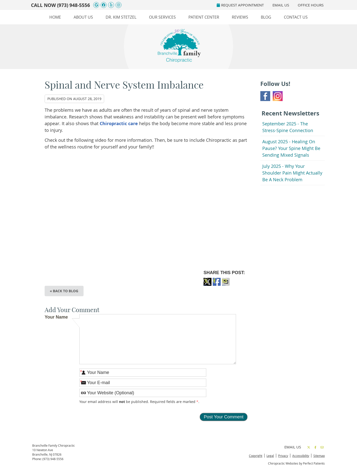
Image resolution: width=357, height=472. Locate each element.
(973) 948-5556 (73, 5)
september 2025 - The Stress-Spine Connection (287, 127)
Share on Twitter (207, 285)
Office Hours (311, 4)
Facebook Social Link (265, 96)
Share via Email (226, 285)
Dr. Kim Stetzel (121, 17)
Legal (270, 456)
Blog (266, 17)
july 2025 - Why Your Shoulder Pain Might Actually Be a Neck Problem (292, 172)
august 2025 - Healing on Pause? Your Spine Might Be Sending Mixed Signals (291, 148)
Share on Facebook (217, 285)
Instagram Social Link (278, 96)
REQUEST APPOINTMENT (240, 4)
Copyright (255, 456)
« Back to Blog (64, 291)
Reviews (240, 17)
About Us (83, 17)
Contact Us (296, 17)
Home (55, 17)
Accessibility (300, 456)
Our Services (162, 17)
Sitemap (319, 456)
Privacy (283, 456)
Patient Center (203, 17)
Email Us (280, 4)
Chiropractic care (119, 123)
